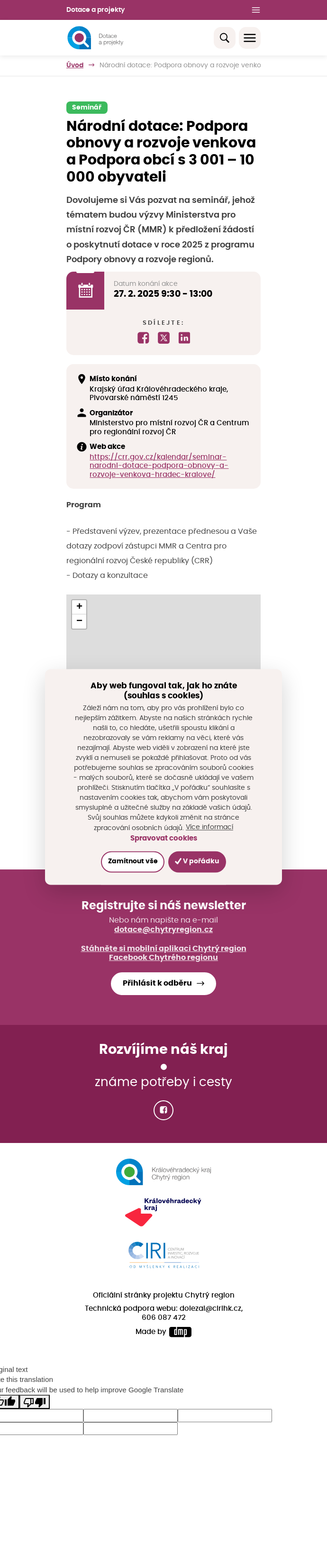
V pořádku (197, 861)
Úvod (74, 65)
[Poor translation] (34, 1402)
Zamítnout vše (133, 861)
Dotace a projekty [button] (95, 10)
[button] (79, 607)
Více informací (209, 827)
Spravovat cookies (163, 838)
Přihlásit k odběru (157, 983)
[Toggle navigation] (250, 38)
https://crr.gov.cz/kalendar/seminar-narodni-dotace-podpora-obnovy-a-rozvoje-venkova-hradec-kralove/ (159, 466)
